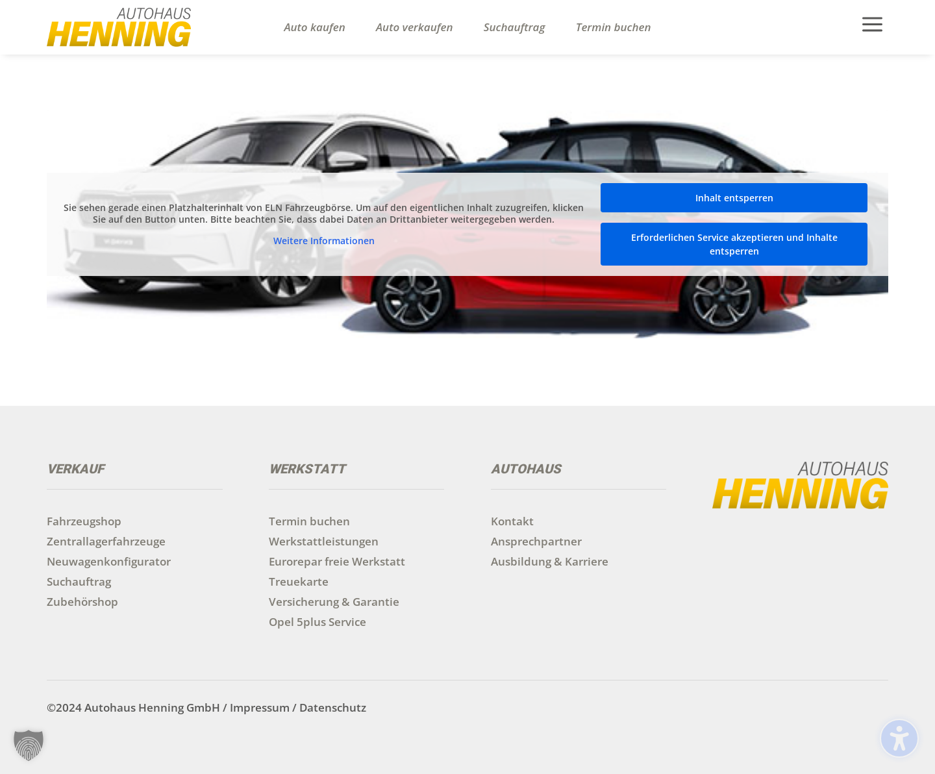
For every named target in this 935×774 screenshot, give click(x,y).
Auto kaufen (314, 27)
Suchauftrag (514, 27)
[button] (28, 745)
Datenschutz (332, 707)
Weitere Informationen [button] (324, 241)
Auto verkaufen (414, 27)
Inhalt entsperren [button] (734, 198)
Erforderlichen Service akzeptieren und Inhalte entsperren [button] (734, 244)
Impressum (260, 707)
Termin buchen (613, 27)
